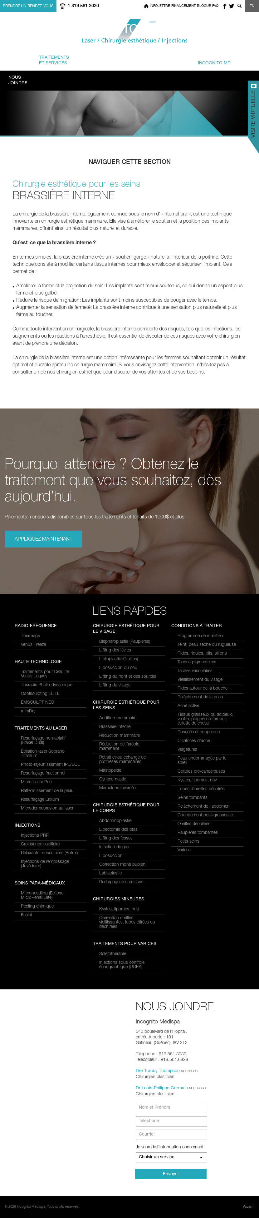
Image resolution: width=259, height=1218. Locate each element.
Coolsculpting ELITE (40, 694)
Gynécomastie (112, 779)
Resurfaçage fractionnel (43, 773)
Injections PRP (35, 836)
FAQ (215, 6)
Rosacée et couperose (199, 732)
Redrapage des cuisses (121, 882)
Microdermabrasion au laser (47, 808)
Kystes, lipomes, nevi (119, 909)
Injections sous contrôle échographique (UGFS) (121, 965)
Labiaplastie (110, 873)
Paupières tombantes (198, 833)
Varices (184, 850)
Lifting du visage (114, 685)
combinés (129, 60)
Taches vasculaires (195, 671)
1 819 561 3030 (83, 6)
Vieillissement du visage (200, 680)
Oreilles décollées (194, 824)
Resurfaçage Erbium (40, 800)
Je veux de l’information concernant (169, 1147)
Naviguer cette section (130, 163)
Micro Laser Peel (36, 782)
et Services (54, 60)
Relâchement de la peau (200, 697)
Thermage (30, 636)
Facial (26, 915)
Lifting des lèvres (115, 650)
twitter (231, 6)
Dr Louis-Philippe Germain (162, 1088)
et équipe (163, 60)
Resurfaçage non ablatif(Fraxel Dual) (43, 740)
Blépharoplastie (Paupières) (124, 642)
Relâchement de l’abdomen (204, 807)
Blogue (204, 6)
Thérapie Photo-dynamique (46, 685)
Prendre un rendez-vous (28, 6)
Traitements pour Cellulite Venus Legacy (45, 674)
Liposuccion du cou (118, 668)
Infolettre (160, 6)
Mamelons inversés (117, 788)
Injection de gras (114, 847)
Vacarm (248, 1207)
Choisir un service (156, 1157)
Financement (183, 6)
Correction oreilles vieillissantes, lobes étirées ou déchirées (127, 922)
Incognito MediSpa (129, 31)
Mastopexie (110, 771)
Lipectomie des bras (118, 830)
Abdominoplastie (115, 821)
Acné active (188, 706)
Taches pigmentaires (197, 662)
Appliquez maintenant (43, 539)
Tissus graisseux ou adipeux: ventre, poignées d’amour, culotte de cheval (205, 719)
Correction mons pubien (122, 865)
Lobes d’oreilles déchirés (201, 789)
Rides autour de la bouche (202, 688)
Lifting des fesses (116, 838)
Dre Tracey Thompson (158, 1071)
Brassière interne (114, 727)
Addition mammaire (117, 718)
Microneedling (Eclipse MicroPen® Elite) (42, 895)
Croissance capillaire (40, 844)
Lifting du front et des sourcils (127, 677)
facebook (224, 6)
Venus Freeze (33, 645)
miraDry (28, 711)
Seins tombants (193, 798)
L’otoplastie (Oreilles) (118, 659)
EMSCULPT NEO (37, 703)
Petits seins (188, 841)
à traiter (91, 60)
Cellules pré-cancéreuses (201, 772)
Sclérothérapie (112, 954)
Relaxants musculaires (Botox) (49, 853)
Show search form (239, 6)
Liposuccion (111, 856)
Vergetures (187, 750)
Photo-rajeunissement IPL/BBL (50, 765)
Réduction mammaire (119, 736)
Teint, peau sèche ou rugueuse (207, 645)
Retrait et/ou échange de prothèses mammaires (122, 759)
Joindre (17, 80)
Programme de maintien (200, 636)
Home (146, 6)
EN (252, 6)
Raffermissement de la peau (47, 791)
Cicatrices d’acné (194, 741)
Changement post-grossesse (205, 815)
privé (207, 60)
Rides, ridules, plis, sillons (202, 653)
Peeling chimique (37, 906)
